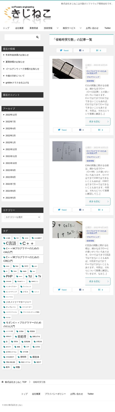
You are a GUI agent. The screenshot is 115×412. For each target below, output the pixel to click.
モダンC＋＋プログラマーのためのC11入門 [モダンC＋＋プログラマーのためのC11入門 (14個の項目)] (22, 324)
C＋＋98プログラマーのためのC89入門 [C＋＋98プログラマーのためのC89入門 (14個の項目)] (21, 250)
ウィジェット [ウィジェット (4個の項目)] (27, 286)
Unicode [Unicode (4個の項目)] (8, 281)
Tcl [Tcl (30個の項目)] (30, 276)
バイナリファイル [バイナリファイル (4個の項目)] (11, 312)
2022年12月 (11, 114)
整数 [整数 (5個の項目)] (18, 347)
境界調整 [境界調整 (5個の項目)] (27, 341)
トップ (6, 28)
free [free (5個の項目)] (17, 266)
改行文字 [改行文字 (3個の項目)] (8, 347)
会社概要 (19, 28)
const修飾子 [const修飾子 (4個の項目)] (38, 238)
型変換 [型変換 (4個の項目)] (16, 341)
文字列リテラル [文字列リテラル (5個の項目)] (11, 352)
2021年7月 (11, 184)
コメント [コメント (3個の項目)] (36, 292)
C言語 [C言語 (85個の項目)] (11, 243)
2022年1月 (11, 142)
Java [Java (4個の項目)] (14, 271)
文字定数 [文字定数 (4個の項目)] (25, 352)
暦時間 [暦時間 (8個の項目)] (23, 357)
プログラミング (93, 77)
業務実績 (34, 28)
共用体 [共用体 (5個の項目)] (21, 331)
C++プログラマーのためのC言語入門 (96, 72)
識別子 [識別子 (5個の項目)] (39, 362)
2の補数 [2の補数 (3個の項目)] (8, 238)
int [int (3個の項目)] (6, 271)
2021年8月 (11, 177)
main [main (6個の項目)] (24, 271)
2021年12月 (11, 149)
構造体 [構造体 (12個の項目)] (35, 357)
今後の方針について (15, 76)
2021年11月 (11, 156)
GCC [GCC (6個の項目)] (26, 266)
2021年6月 (11, 191)
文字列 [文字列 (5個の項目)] (37, 347)
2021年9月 (11, 170)
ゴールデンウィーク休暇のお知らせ (22, 69)
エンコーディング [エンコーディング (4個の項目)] (11, 292)
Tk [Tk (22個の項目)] (39, 276)
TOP (16, 382)
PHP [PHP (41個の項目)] (9, 276)
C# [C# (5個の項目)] (17, 238)
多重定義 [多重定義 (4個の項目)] (39, 341)
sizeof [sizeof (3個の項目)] (20, 276)
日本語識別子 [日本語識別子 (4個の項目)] (10, 357)
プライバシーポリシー (55, 394)
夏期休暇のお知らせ (15, 62)
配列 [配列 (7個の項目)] (8, 367)
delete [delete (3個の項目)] (7, 266)
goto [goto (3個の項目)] (35, 266)
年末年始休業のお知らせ (17, 55)
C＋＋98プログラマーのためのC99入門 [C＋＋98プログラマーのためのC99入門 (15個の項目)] (21, 259)
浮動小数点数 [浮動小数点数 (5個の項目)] (10, 362)
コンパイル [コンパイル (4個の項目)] (9, 297)
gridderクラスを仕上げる (17, 82)
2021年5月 (11, 198)
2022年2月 (11, 135)
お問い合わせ (92, 28)
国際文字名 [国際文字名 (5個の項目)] (36, 336)
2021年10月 (11, 163)
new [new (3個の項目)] (34, 271)
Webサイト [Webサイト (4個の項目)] (34, 281)
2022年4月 (11, 128)
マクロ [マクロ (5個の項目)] (8, 317)
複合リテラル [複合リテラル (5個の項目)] (25, 362)
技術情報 (48, 28)
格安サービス (69, 28)
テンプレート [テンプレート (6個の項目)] (11, 307)
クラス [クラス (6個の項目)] (25, 292)
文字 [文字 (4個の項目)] (27, 347)
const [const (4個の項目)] (26, 238)
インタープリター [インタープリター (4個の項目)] (11, 286)
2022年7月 (11, 121)
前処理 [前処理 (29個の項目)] (22, 336)
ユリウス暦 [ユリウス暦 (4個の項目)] (9, 331)
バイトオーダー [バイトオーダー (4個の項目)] (27, 307)
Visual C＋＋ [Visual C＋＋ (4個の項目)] (21, 281)
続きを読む (99, 121)
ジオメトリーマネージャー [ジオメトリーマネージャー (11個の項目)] (18, 302)
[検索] (22, 37)
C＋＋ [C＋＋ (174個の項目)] (28, 243)
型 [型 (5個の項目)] (6, 341)
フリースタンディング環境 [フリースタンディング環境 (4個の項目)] (31, 312)
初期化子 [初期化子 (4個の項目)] (8, 336)
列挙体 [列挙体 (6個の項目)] (32, 331)
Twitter (108, 28)
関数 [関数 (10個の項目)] (18, 367)
